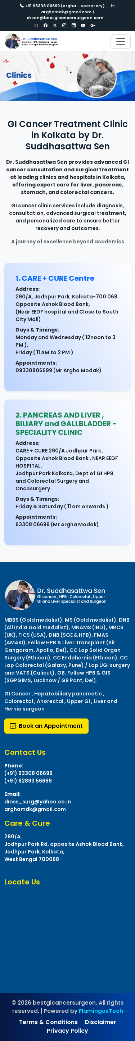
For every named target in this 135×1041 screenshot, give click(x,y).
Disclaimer (100, 1022)
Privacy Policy (67, 1031)
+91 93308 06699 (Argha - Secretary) (62, 6)
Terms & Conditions (48, 1022)
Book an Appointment (46, 726)
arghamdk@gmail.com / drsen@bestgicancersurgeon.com (71, 12)
